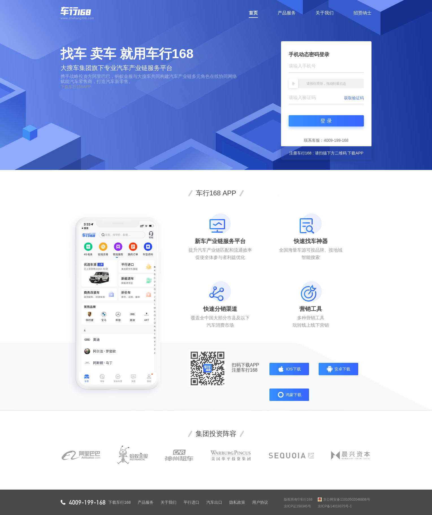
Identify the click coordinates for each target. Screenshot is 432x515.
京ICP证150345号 (297, 506)
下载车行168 (119, 502)
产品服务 (287, 12)
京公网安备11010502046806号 (344, 499)
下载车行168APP (76, 86)
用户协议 (260, 502)
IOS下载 (289, 369)
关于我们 (325, 12)
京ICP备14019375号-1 (335, 506)
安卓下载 (338, 369)
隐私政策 (237, 502)
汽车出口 (214, 502)
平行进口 (191, 502)
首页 (253, 14)
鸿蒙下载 (289, 394)
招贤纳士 (362, 12)
